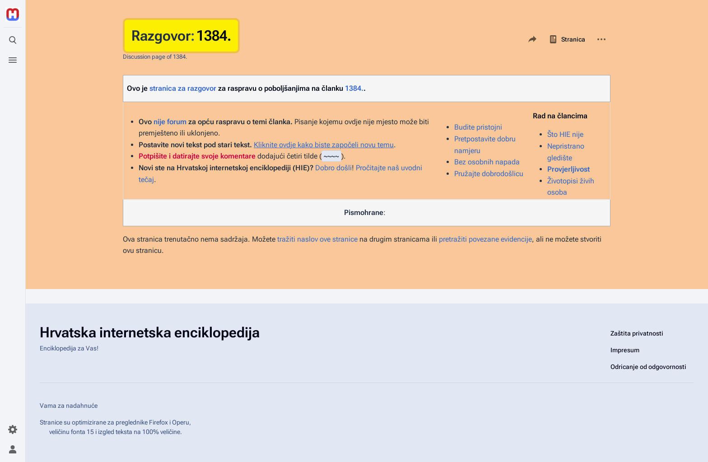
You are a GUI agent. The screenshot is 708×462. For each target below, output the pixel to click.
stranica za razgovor (182, 88)
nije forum (170, 121)
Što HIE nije (565, 134)
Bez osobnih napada (487, 162)
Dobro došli (333, 167)
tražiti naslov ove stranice (317, 239)
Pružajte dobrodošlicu (488, 173)
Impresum (624, 350)
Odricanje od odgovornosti (648, 366)
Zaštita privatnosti (636, 333)
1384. (354, 88)
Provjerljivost (568, 169)
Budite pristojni (478, 127)
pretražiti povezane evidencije (485, 239)
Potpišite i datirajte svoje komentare (197, 156)
